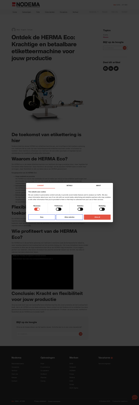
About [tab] (98, 185)
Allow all (97, 217)
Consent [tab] (40, 185)
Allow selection (69, 217)
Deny (41, 217)
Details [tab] (69, 185)
